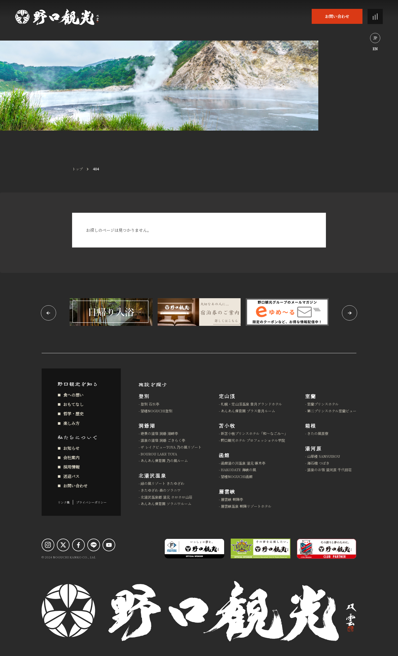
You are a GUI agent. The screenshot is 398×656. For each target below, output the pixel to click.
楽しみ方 (71, 423)
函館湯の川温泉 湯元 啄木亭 (243, 463)
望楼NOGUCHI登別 (156, 410)
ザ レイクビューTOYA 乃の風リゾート (171, 447)
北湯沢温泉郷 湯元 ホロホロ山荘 (166, 497)
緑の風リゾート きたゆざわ (162, 483)
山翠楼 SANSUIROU (323, 456)
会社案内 (71, 457)
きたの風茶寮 (317, 433)
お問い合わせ (337, 16)
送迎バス (71, 476)
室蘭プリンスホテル (323, 403)
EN (375, 48)
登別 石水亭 (150, 403)
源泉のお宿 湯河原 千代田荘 (329, 469)
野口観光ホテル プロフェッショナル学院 (253, 440)
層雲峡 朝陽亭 (232, 499)
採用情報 (71, 467)
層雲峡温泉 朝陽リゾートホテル (246, 506)
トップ (77, 168)
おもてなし (73, 404)
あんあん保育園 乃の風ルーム (164, 460)
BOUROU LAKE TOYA (159, 453)
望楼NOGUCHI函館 (237, 476)
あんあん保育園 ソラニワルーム (166, 503)
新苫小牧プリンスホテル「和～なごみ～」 (254, 433)
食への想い (73, 395)
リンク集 (64, 502)
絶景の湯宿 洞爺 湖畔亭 (159, 433)
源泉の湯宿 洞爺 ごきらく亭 (163, 440)
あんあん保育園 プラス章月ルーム (248, 410)
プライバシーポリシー (91, 502)
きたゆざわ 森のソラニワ (161, 490)
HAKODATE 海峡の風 (238, 469)
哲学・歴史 (73, 414)
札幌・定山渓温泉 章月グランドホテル (251, 403)
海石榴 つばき (318, 463)
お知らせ (71, 448)
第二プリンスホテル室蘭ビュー (331, 410)
